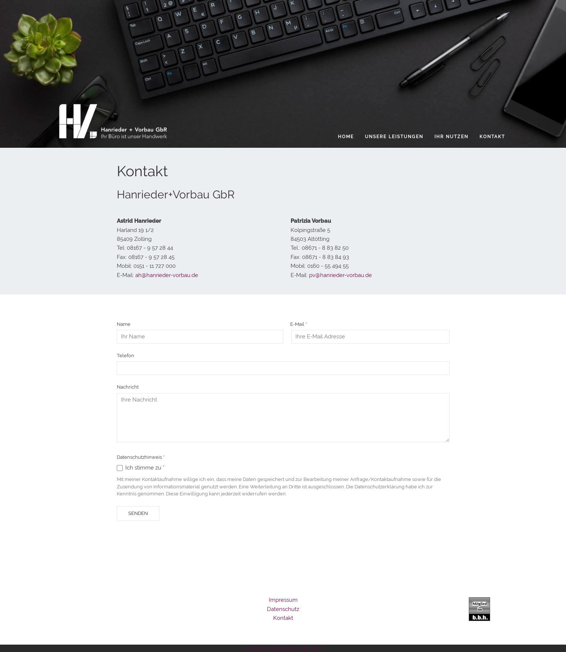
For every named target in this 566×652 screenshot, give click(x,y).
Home (346, 136)
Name (124, 324)
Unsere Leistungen (394, 136)
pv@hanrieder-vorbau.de (340, 275)
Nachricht (128, 387)
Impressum (283, 600)
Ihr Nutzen (451, 136)
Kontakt (492, 136)
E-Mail (297, 324)
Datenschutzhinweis (139, 457)
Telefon (125, 355)
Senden (138, 513)
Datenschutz (283, 609)
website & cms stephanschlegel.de (283, 648)
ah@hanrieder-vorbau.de (166, 275)
